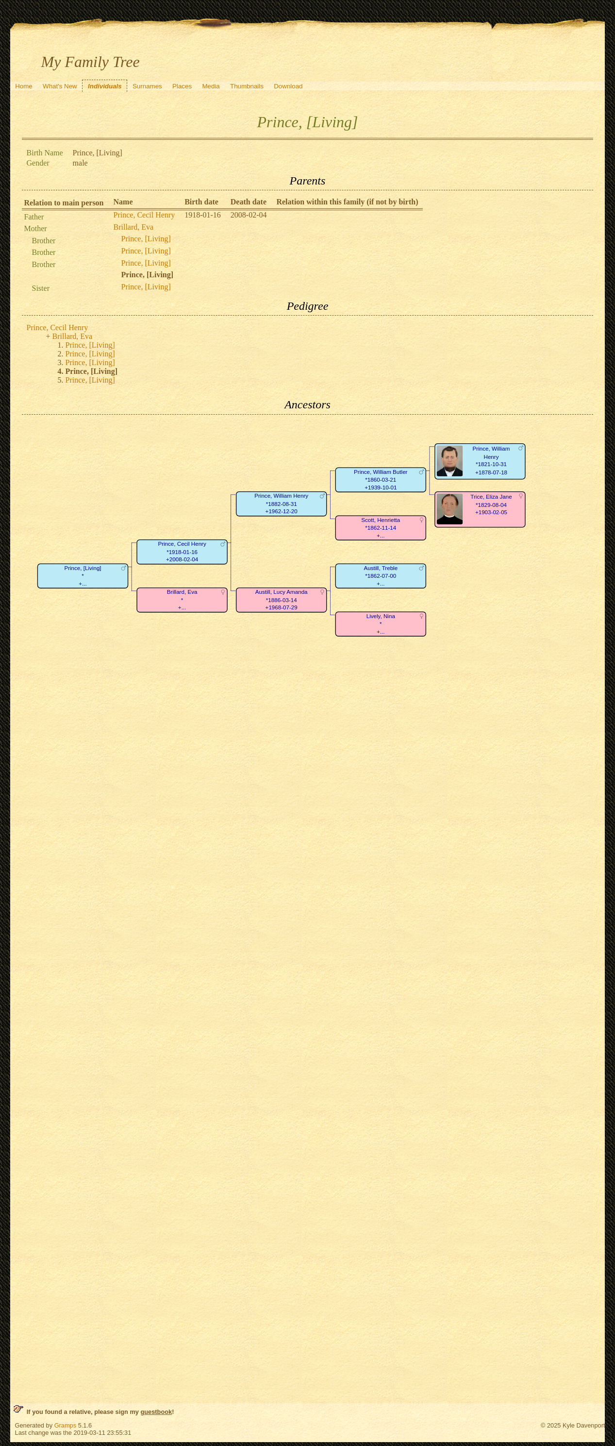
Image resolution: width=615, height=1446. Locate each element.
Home (24, 86)
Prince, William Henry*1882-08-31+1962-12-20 (281, 503)
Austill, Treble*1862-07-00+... (381, 576)
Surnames (147, 86)
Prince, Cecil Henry (144, 215)
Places (182, 86)
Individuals (105, 86)
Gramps (65, 1425)
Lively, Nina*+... (380, 624)
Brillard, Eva (134, 227)
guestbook (156, 1411)
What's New (60, 86)
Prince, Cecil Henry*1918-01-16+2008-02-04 (182, 551)
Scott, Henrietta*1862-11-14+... (380, 528)
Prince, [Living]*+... (82, 576)
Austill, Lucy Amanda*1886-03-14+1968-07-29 (281, 599)
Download (288, 86)
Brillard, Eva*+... (181, 599)
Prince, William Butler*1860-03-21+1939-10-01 (380, 480)
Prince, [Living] (146, 239)
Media (210, 86)
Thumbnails (247, 86)
